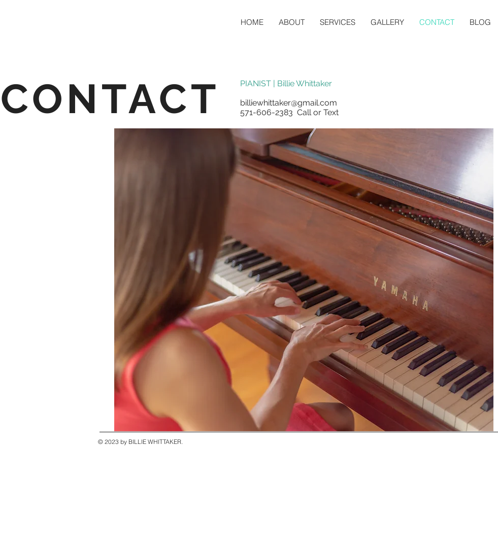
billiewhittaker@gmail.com (288, 103)
